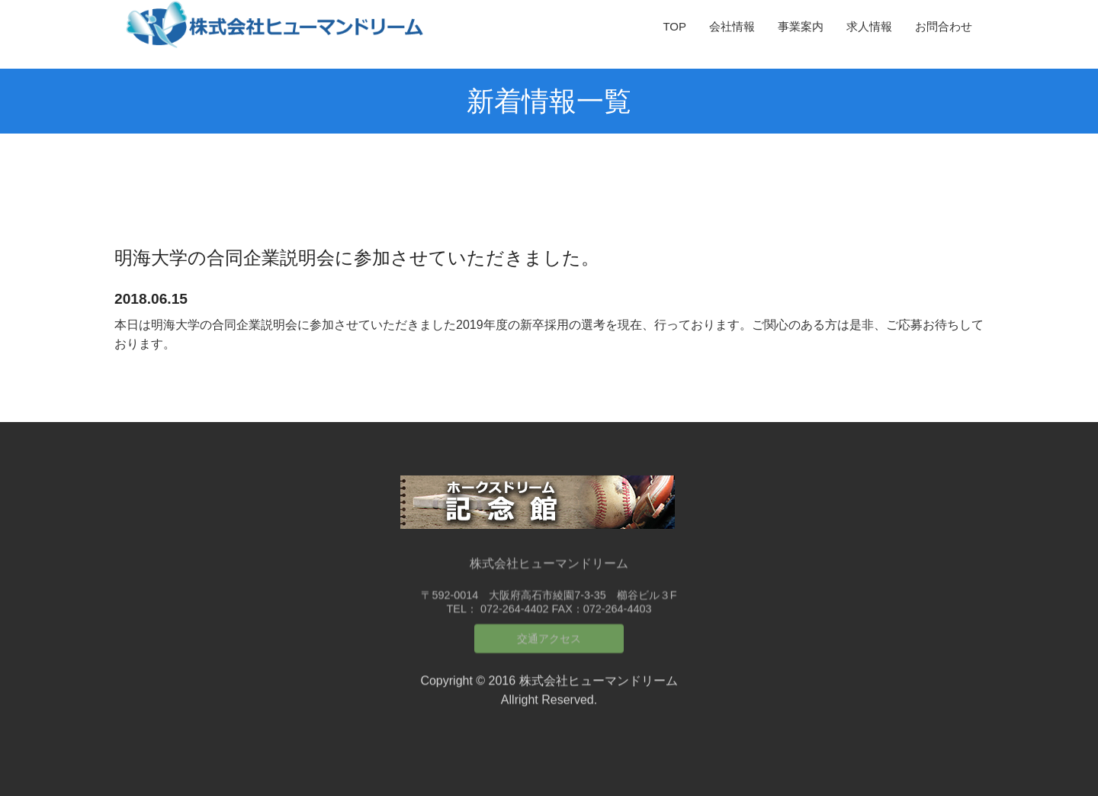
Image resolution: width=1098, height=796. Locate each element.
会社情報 (732, 26)
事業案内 (801, 26)
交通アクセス (549, 631)
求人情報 (869, 26)
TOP (674, 26)
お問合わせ (943, 26)
